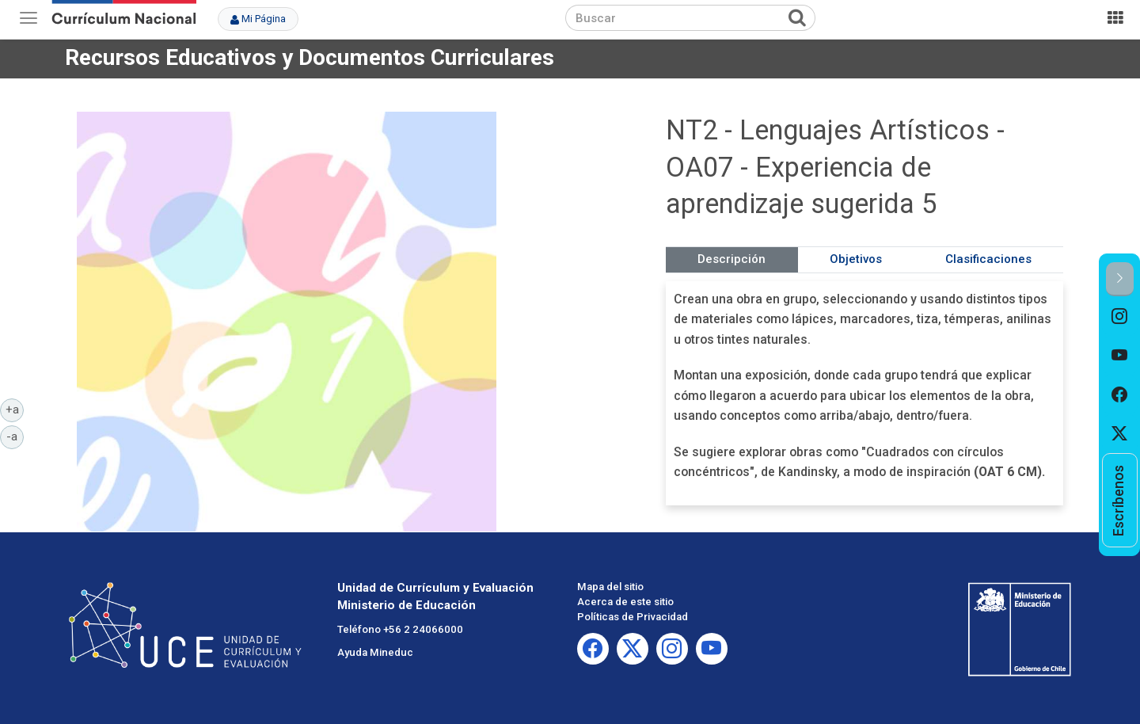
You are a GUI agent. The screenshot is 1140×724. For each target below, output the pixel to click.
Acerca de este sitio (625, 602)
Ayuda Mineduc (375, 652)
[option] (1120, 316)
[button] (1120, 279)
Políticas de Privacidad (632, 617)
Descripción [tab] (731, 259)
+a (15, 409)
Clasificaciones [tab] (988, 259)
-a (15, 436)
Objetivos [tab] (856, 259)
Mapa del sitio (610, 587)
